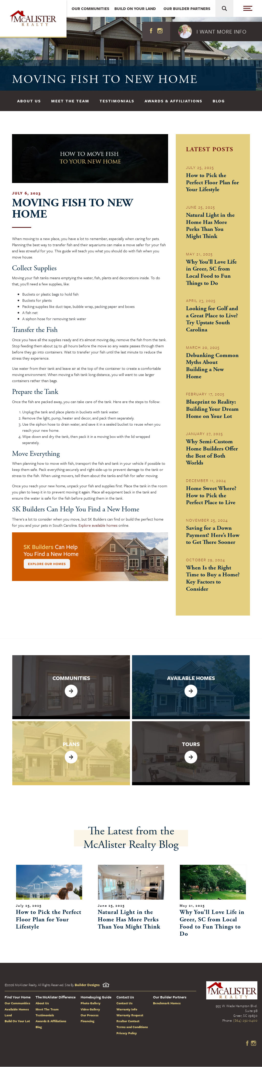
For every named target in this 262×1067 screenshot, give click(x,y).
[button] (216, 31)
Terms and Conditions (132, 1027)
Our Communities (17, 1003)
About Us (29, 101)
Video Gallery (90, 1009)
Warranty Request (129, 1015)
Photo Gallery (91, 1003)
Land (8, 1015)
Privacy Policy (126, 1033)
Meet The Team (70, 101)
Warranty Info (126, 1009)
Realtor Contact (127, 1021)
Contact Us (124, 1003)
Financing (87, 1021)
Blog (219, 101)
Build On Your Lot (17, 1021)
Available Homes (17, 1009)
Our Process (90, 1015)
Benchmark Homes (167, 1003)
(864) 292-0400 (245, 1020)
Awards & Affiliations (173, 101)
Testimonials (117, 101)
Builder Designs (87, 985)
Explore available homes (98, 525)
